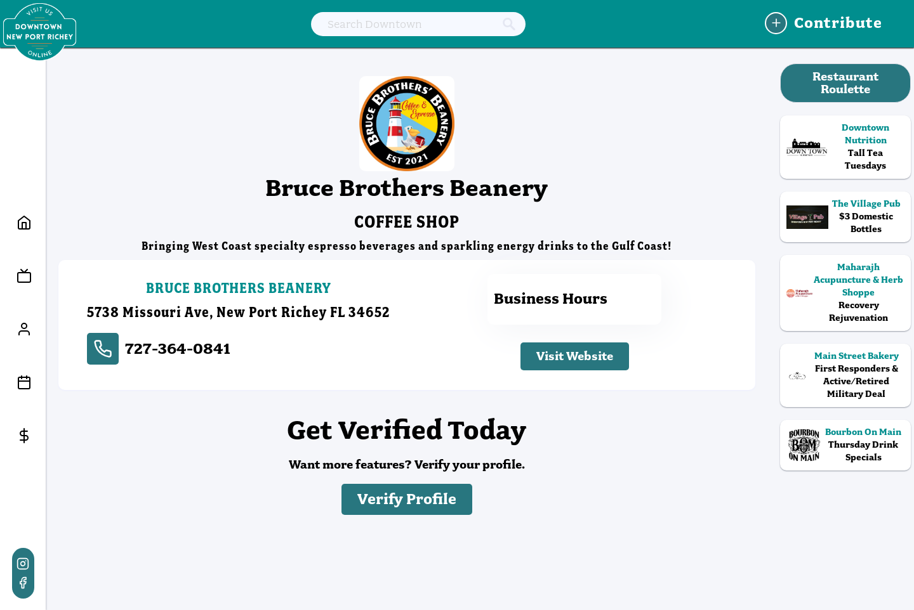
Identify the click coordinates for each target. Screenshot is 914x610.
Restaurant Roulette (845, 82)
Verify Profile (406, 499)
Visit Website (574, 356)
